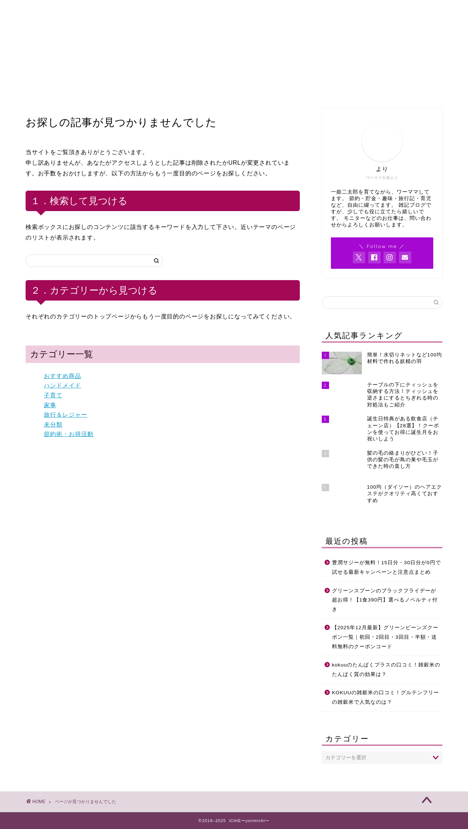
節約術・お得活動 (69, 434)
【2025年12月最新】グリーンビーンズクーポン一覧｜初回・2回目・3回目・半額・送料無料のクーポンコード (385, 637)
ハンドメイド (62, 385)
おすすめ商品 (62, 376)
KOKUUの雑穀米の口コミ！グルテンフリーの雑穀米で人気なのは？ (385, 697)
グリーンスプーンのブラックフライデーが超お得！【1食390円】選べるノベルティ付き (385, 600)
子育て (53, 395)
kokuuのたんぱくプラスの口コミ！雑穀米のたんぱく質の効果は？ (386, 669)
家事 (50, 405)
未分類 (53, 424)
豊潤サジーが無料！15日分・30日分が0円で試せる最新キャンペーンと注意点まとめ (386, 567)
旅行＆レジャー (65, 415)
